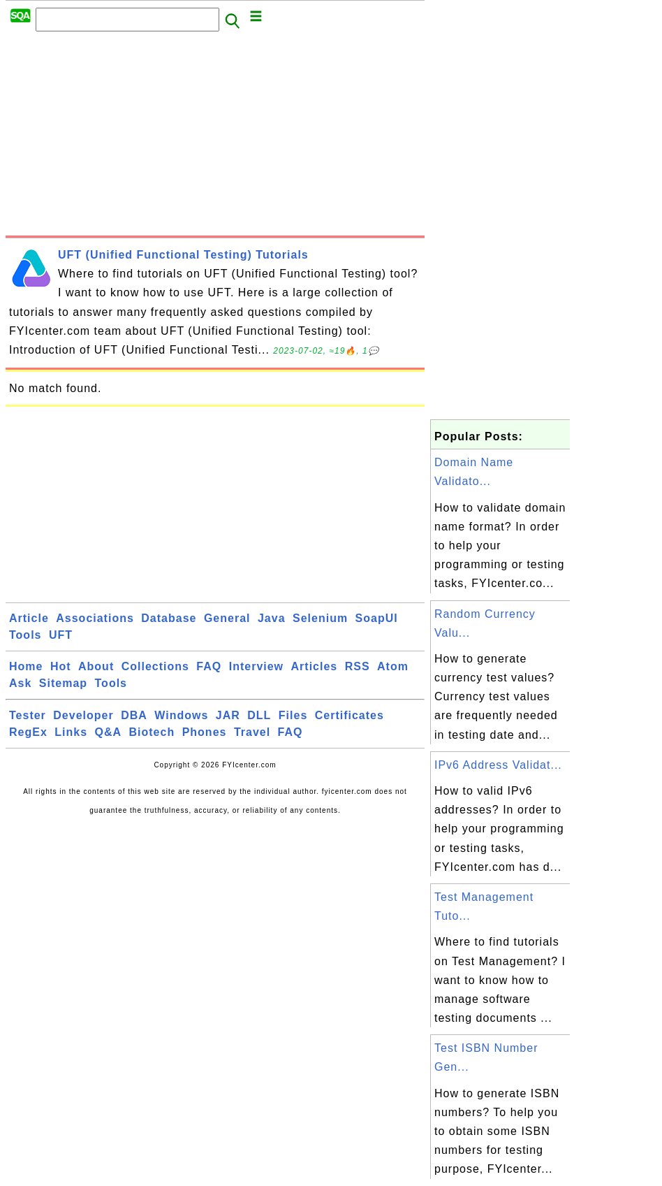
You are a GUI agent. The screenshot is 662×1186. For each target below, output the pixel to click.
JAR (228, 715)
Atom (393, 666)
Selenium (320, 618)
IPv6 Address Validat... (498, 765)
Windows (181, 715)
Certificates (349, 715)
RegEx (28, 732)
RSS (357, 666)
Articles (314, 666)
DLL (259, 715)
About (96, 666)
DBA (134, 715)
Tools (25, 635)
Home (26, 666)
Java (272, 618)
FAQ (208, 666)
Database (168, 618)
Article (29, 618)
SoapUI (376, 618)
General (227, 618)
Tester (27, 715)
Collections (155, 666)
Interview (256, 666)
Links (70, 732)
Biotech (152, 732)
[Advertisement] (215, 138)
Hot (60, 666)
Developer (83, 715)
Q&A (108, 732)
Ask (20, 683)
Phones (204, 732)
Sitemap (63, 683)
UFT (61, 635)
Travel (252, 732)
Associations (95, 618)
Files (293, 715)
